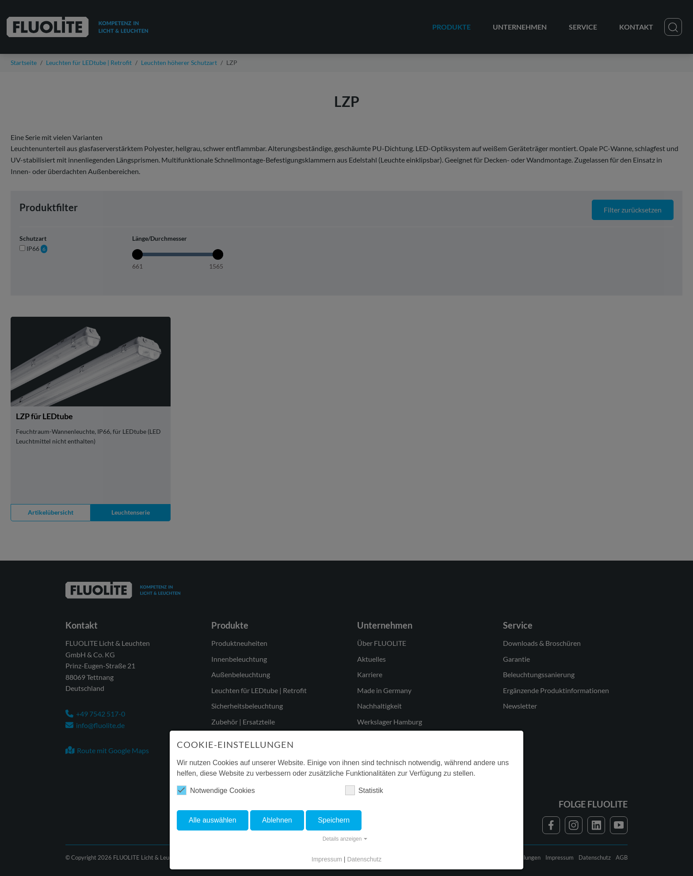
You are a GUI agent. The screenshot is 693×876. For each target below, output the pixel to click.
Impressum (327, 859)
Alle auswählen (212, 820)
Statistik (364, 790)
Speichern (334, 820)
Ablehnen (277, 820)
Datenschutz (364, 859)
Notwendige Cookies (216, 790)
